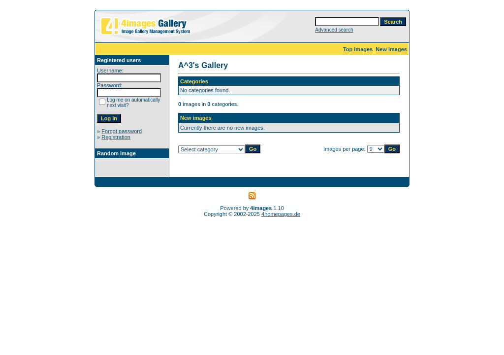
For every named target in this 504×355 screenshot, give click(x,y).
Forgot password (121, 131)
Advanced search (334, 30)
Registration (115, 137)
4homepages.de (280, 214)
